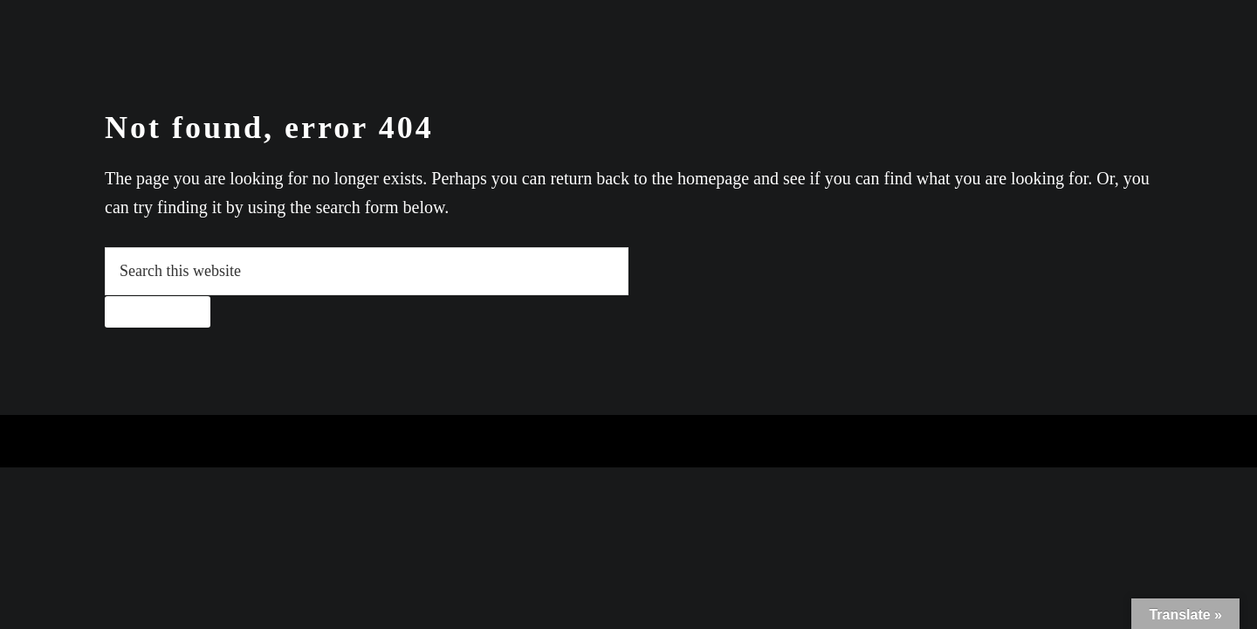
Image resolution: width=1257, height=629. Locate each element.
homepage (713, 178)
